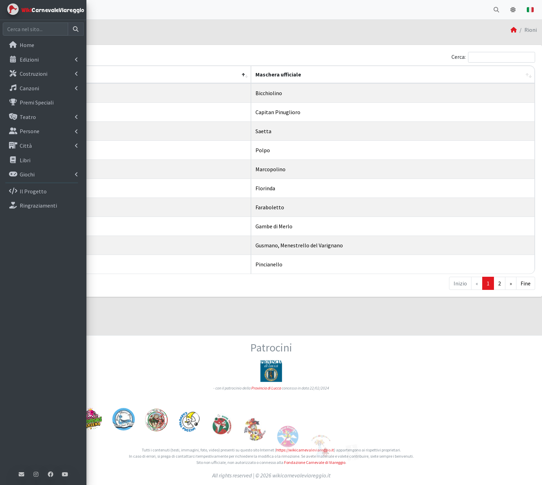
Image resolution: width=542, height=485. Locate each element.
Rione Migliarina (124, 187)
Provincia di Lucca (309, 355)
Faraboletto (316, 207)
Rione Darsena (122, 149)
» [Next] (511, 283)
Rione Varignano (124, 244)
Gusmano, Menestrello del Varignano (345, 245)
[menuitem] (43, 45)
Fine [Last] (526, 283)
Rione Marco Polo (126, 168)
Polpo (309, 150)
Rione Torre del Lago (129, 225)
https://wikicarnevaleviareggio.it (348, 449)
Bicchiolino (315, 93)
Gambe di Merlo (320, 226)
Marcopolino (317, 169)
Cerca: (458, 56)
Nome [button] (105, 74)
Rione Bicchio (121, 92)
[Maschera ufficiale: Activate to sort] (416, 74)
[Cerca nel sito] (35, 29)
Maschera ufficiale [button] (324, 74)
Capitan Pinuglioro (324, 112)
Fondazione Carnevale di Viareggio (357, 462)
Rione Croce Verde (126, 130)
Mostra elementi (125, 57)
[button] (97, 10)
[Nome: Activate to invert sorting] (195, 74)
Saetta (310, 131)
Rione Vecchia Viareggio (133, 263)
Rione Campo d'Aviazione (135, 111)
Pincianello (315, 264)
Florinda (311, 188)
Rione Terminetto (126, 206)
